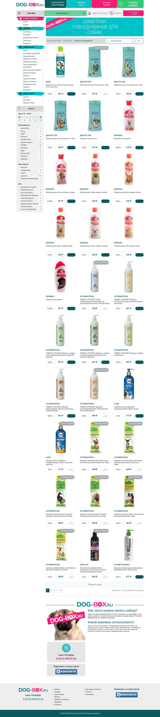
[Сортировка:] (120, 41)
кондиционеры (117, 631)
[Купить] (71, 94)
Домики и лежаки (62, 699)
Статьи (88, 692)
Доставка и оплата (106, 4)
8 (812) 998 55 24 (66, 658)
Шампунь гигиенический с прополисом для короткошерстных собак (60, 567)
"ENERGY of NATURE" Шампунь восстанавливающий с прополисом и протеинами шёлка (95, 407)
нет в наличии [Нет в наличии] (105, 93)
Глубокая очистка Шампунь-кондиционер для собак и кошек (129, 406)
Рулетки (58, 705)
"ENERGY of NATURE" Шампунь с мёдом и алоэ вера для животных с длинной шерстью (60, 353)
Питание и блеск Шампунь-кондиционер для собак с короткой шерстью (60, 460)
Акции (57, 689)
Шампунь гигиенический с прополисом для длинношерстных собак (129, 513)
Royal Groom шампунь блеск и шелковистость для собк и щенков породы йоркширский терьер (95, 568)
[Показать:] (139, 41)
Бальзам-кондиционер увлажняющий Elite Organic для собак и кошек (129, 567)
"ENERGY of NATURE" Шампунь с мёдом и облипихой (129, 352)
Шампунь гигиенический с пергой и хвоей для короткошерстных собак (60, 513)
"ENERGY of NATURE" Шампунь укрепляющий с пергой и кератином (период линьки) (60, 407)
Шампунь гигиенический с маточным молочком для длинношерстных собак (95, 459)
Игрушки (58, 702)
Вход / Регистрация (100, 13)
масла (127, 631)
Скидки (58, 692)
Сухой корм (59, 694)
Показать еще (94, 584)
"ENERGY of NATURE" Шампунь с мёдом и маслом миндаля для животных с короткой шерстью (95, 353)
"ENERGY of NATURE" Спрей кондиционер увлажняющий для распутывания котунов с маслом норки (95, 299)
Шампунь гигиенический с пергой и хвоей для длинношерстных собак (95, 513)
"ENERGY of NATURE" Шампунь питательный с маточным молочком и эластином (129, 299)
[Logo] (30, 4)
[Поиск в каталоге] (63, 13)
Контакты (118, 13)
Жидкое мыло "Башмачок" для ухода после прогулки (60, 84)
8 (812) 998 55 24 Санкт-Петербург (57, 4)
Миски (57, 697)
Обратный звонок (81, 4)
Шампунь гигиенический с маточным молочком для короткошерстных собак (129, 460)
